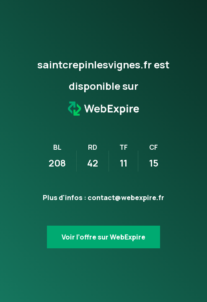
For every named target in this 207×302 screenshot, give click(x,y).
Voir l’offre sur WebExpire (103, 237)
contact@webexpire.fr (126, 197)
